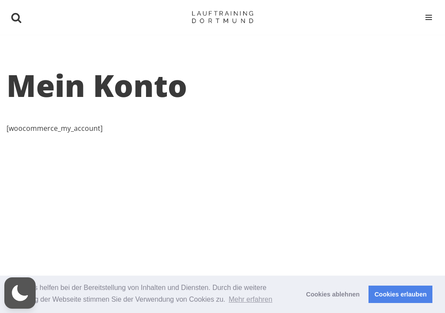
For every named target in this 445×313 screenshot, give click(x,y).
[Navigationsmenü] (428, 17)
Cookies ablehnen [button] (332, 294)
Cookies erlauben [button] (401, 294)
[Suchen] (16, 17)
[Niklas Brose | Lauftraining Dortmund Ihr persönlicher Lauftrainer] (222, 17)
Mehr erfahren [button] (250, 299)
